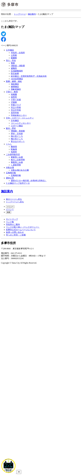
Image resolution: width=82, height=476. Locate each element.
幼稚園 (14, 94)
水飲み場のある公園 (20, 170)
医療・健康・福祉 (14, 81)
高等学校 (15, 113)
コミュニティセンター (21, 123)
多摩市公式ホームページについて (21, 230)
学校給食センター (19, 115)
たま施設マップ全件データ (18, 183)
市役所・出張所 (18, 53)
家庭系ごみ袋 (17, 157)
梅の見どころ (17, 139)
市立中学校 (16, 110)
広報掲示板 (11, 173)
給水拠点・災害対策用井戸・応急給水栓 (29, 76)
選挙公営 (10, 178)
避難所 (14, 68)
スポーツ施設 (17, 126)
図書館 (14, 58)
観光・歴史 (11, 128)
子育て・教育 (12, 92)
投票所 (14, 152)
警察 (13, 63)
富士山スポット (18, 141)
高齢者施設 (16, 89)
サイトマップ (12, 219)
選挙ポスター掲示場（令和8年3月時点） (29, 181)
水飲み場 (10, 167)
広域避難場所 (17, 71)
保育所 (14, 97)
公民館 (14, 55)
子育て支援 (16, 100)
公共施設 (10, 50)
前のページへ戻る (14, 199)
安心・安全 (11, 60)
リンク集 (10, 222)
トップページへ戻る (15, 202)
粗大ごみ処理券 (18, 160)
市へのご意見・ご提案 (16, 235)
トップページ (20, 14)
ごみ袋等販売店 (13, 154)
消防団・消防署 (18, 66)
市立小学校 (16, 107)
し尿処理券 (16, 165)
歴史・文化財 (17, 134)
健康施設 (15, 87)
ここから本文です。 (10, 21)
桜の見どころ (17, 136)
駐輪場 (14, 149)
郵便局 (14, 147)
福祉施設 (15, 84)
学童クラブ (16, 105)
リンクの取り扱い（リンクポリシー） (23, 227)
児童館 (14, 102)
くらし (9, 144)
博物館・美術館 (18, 131)
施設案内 (32, 14)
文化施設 (15, 120)
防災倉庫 (15, 73)
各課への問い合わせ (15, 232)
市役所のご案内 (13, 224)
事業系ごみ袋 (17, 162)
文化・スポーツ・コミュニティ (20, 118)
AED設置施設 (17, 79)
